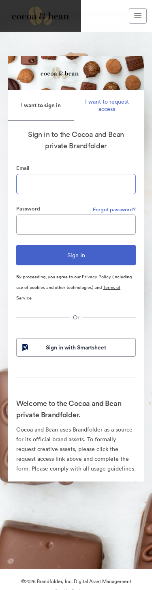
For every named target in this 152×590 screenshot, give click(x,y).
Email (22, 168)
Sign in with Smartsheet (63, 347)
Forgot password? (114, 209)
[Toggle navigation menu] (138, 16)
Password (28, 208)
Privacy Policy (96, 276)
